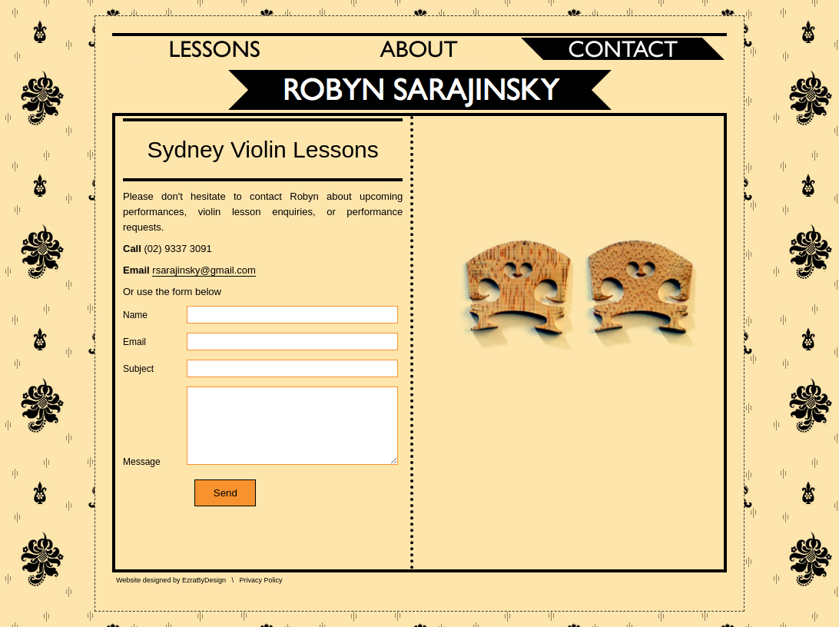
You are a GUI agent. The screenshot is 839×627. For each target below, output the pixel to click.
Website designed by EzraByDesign (171, 580)
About (419, 48)
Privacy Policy (260, 580)
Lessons (214, 48)
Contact (623, 48)
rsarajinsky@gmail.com (204, 270)
